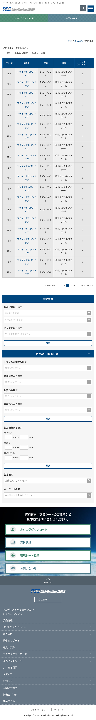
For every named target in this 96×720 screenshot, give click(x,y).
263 (82, 285)
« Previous (50, 285)
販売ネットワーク (12, 661)
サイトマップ (59, 709)
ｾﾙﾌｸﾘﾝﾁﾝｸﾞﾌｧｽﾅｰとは (14, 627)
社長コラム (9, 701)
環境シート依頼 (29, 555)
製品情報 (8, 620)
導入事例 (8, 634)
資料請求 (25, 542)
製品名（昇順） (22, 53)
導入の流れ (9, 647)
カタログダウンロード (24, 18)
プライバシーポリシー (40, 709)
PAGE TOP (48, 582)
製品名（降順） (39, 53)
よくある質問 (10, 667)
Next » (90, 285)
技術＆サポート (11, 640)
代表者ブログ (10, 694)
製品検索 (78, 40)
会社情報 (42, 599)
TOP (70, 40)
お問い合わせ (72, 18)
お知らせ (8, 681)
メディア (7, 674)
